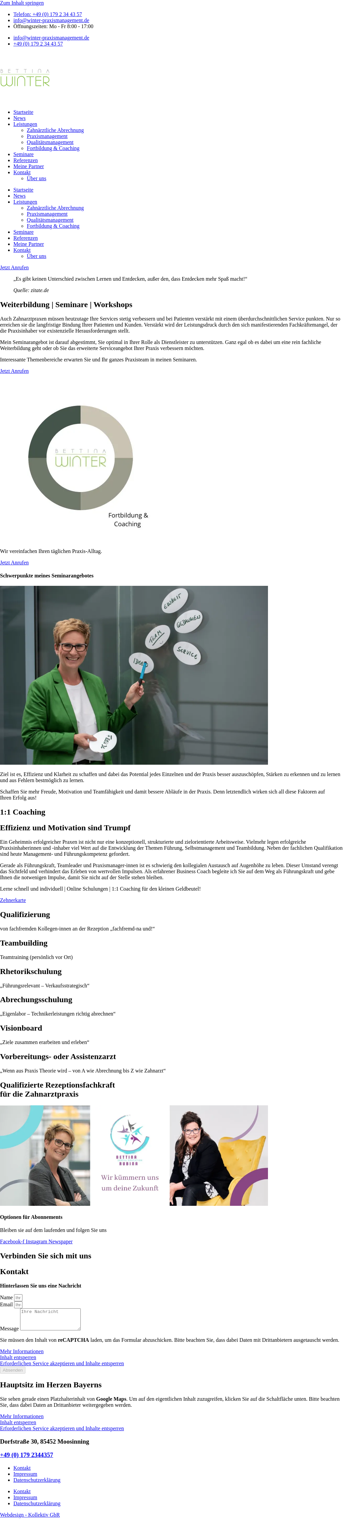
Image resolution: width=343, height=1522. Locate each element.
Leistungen (25, 124)
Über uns (36, 178)
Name (7, 1297)
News (19, 118)
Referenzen (25, 160)
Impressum (25, 1478)
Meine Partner (28, 166)
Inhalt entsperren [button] (18, 1361)
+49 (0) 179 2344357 (26, 1458)
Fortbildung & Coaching (53, 148)
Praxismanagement (47, 136)
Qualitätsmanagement (50, 142)
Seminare (23, 154)
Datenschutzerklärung (36, 1484)
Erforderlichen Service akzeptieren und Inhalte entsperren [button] (62, 1367)
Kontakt (22, 172)
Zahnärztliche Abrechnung (55, 130)
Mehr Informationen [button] (22, 1355)
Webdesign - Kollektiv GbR (30, 1519)
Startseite (23, 112)
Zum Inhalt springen (22, 3)
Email (7, 1304)
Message (10, 1332)
